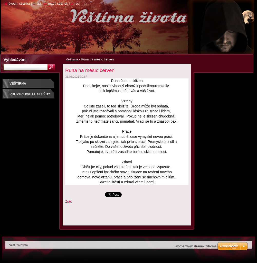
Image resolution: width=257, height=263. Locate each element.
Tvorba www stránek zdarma (195, 246)
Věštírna (72, 59)
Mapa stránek (58, 3)
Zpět (68, 201)
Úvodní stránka (19, 3)
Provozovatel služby (29, 94)
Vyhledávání (15, 59)
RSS (76, 3)
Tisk (38, 3)
